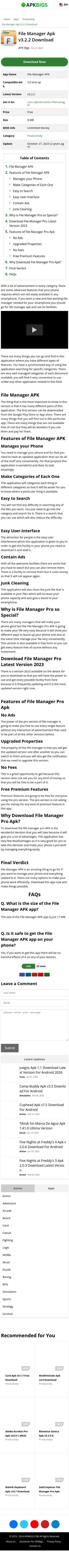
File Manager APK (21, 167)
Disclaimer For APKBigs (31, 1547)
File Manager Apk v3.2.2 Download (19, 24)
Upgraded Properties (27, 244)
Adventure (9, 1209)
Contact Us (35, 1551)
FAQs (12, 274)
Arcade (7, 1216)
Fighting (8, 1245)
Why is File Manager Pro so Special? (33, 215)
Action (23, 1119)
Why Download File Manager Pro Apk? (35, 262)
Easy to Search (23, 191)
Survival (8, 1319)
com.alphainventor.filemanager (46, 103)
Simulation (25, 1101)
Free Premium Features (29, 256)
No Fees (18, 250)
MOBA (7, 1260)
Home (7, 19)
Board (6, 1223)
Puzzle (7, 1275)
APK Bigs (23, 48)
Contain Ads (21, 203)
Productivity (28, 19)
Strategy (8, 1312)
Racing (7, 1282)
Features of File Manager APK (29, 173)
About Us (10, 1547)
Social (22, 1138)
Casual (7, 1238)
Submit (10, 1053)
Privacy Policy (54, 1547)
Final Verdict (17, 268)
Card (6, 1231)
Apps (16, 19)
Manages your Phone (27, 179)
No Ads (18, 238)
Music (6, 1268)
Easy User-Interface (26, 197)
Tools (22, 1082)
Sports (7, 1304)
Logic (6, 1253)
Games (17, 1194)
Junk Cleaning (22, 209)
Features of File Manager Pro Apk (32, 232)
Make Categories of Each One (33, 185)
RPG (5, 1290)
